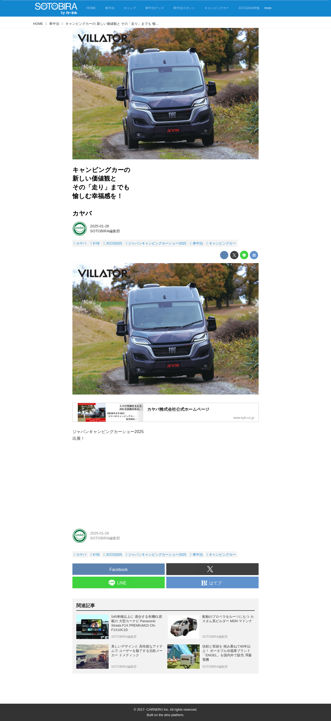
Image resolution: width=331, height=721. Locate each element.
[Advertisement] (165, 484)
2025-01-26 (99, 226)
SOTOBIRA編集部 (105, 231)
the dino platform (171, 715)
